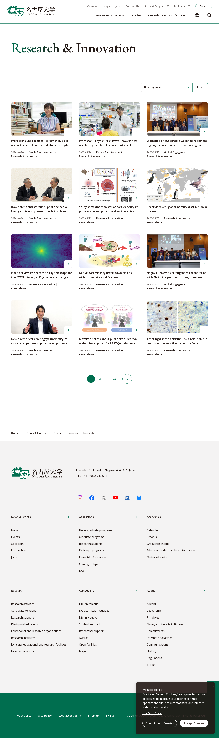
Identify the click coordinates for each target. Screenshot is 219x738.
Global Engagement (176, 152)
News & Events (36, 433)
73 (115, 379)
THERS (110, 715)
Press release (86, 222)
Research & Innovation (24, 156)
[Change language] (197, 15)
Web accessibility (70, 715)
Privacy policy (22, 715)
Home (15, 433)
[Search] (209, 15)
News (57, 433)
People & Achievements (42, 152)
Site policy (45, 715)
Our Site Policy (152, 713)
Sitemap (93, 715)
